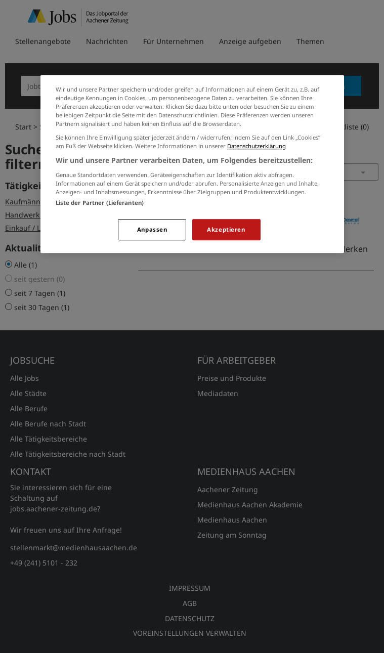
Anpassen (152, 229)
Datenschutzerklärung (256, 146)
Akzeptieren (226, 229)
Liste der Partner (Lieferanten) (100, 202)
